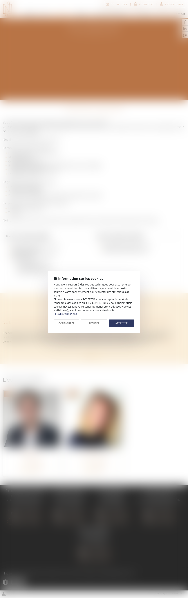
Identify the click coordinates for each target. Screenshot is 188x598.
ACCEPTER (121, 323)
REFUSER (94, 323)
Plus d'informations (65, 314)
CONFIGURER (67, 323)
